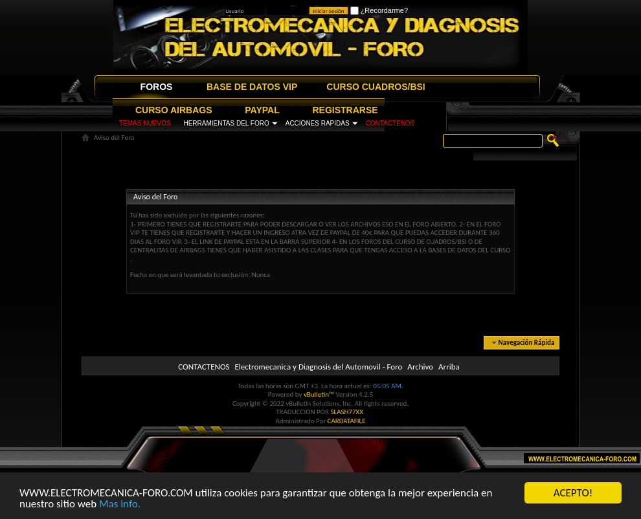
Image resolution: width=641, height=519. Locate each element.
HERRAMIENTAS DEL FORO (226, 123)
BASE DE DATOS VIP (252, 87)
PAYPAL (262, 110)
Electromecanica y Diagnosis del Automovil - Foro (318, 366)
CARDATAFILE (347, 421)
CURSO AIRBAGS (173, 110)
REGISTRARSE (345, 110)
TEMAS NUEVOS (144, 123)
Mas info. (120, 505)
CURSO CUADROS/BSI (375, 87)
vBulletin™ (319, 394)
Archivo (420, 366)
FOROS (157, 87)
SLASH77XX (347, 412)
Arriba (449, 366)
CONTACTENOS (390, 123)
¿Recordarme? (379, 10)
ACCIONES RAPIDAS (318, 123)
